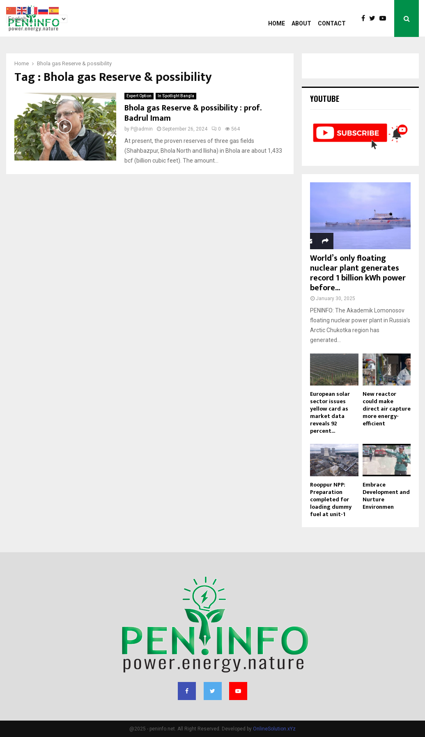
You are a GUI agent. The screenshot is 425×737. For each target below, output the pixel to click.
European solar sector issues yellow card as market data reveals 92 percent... (330, 412)
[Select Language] (36, 19)
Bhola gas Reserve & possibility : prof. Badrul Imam (192, 113)
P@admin (142, 129)
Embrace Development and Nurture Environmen (386, 496)
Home (276, 23)
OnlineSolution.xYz (274, 729)
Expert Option (139, 96)
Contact (332, 23)
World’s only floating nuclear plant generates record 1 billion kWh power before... (358, 273)
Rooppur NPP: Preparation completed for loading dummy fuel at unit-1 (330, 499)
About (301, 23)
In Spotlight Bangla (176, 96)
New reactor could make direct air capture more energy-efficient (387, 408)
